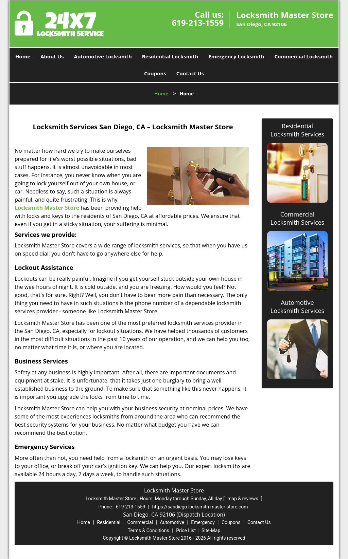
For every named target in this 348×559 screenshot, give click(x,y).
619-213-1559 (198, 22)
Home (22, 56)
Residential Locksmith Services (297, 130)
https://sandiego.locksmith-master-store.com (200, 506)
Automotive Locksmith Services (297, 306)
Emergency (202, 522)
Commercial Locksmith (303, 56)
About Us (52, 56)
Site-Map (211, 530)
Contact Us (190, 73)
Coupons (155, 73)
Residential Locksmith (170, 56)
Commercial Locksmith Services (297, 218)
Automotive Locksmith (103, 56)
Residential (108, 522)
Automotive (172, 522)
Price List (186, 530)
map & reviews (243, 498)
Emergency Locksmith (236, 56)
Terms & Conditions (148, 530)
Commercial (140, 522)
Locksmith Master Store (47, 207)
